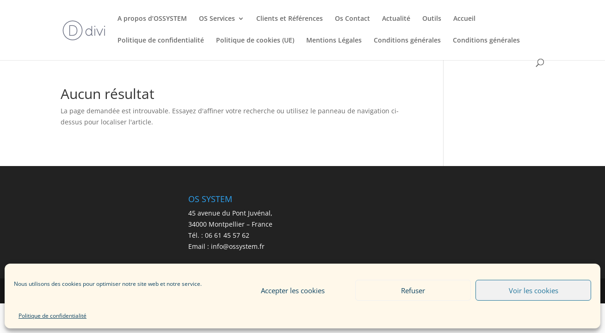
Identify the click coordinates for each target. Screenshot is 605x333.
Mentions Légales (334, 40)
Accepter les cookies (293, 290)
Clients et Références (289, 19)
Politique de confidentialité (52, 316)
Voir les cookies (533, 290)
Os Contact (352, 19)
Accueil (464, 19)
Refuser (413, 290)
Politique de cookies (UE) (255, 40)
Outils (431, 19)
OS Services (217, 19)
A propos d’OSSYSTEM (152, 19)
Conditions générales (407, 40)
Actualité (396, 19)
